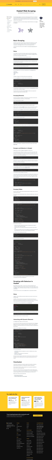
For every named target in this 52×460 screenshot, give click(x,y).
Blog (21, 4)
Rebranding (18, 429)
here (17, 297)
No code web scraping (30, 459)
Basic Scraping (9, 18)
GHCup (34, 54)
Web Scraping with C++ (40, 446)
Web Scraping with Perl (40, 449)
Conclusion (8, 31)
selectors (26, 150)
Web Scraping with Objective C (18, 375)
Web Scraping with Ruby (40, 440)
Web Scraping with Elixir (40, 448)
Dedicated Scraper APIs (30, 4)
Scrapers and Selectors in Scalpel (8, 23)
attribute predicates (27, 166)
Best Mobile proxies (39, 431)
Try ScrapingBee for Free (37, 415)
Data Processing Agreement (20, 443)
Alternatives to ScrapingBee (30, 436)
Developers (36, 4)
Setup (8, 19)
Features (24, 4)
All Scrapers (28, 455)
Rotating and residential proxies (41, 434)
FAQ (18, 4)
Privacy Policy (18, 440)
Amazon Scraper (29, 440)
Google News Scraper (30, 452)
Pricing (16, 4)
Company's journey (19, 426)
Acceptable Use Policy (20, 446)
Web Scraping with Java (40, 439)
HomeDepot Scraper (29, 446)
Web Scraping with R (39, 443)
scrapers (22, 97)
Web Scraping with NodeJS (40, 442)
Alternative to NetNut (30, 433)
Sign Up (44, 4)
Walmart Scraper (29, 443)
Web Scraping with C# (40, 445)
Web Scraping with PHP (40, 437)
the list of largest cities (32, 46)
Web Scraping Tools (39, 428)
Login (40, 4)
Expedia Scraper (29, 449)
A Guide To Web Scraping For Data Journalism (20, 376)
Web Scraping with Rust (40, 451)
